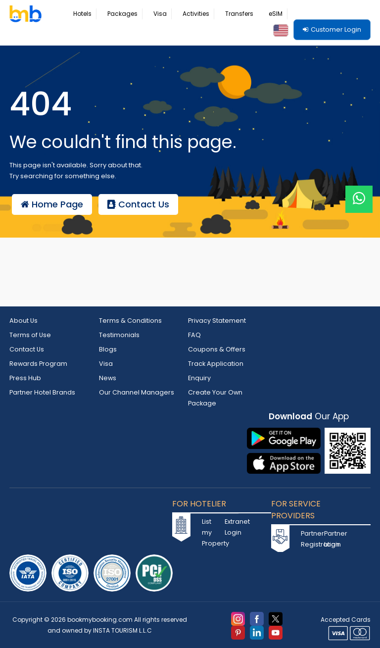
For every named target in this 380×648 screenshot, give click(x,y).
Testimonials (119, 334)
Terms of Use (30, 334)
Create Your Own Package (215, 395)
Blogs (108, 348)
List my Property (212, 529)
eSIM (276, 13)
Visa (160, 13)
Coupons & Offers (216, 348)
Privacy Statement (217, 320)
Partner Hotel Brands (42, 390)
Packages (122, 13)
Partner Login (334, 536)
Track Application (216, 362)
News (108, 376)
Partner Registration (311, 536)
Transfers (239, 13)
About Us (23, 320)
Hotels (82, 13)
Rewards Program (38, 362)
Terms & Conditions (130, 320)
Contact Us (138, 204)
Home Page (52, 204)
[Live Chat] (359, 193)
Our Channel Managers (136, 390)
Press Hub (25, 376)
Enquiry (199, 376)
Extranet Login (235, 524)
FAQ (194, 334)
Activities (196, 13)
